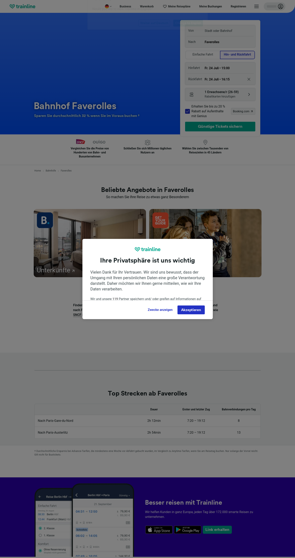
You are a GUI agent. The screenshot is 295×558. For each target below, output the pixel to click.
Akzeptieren (191, 310)
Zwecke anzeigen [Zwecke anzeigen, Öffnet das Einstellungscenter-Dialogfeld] (160, 310)
